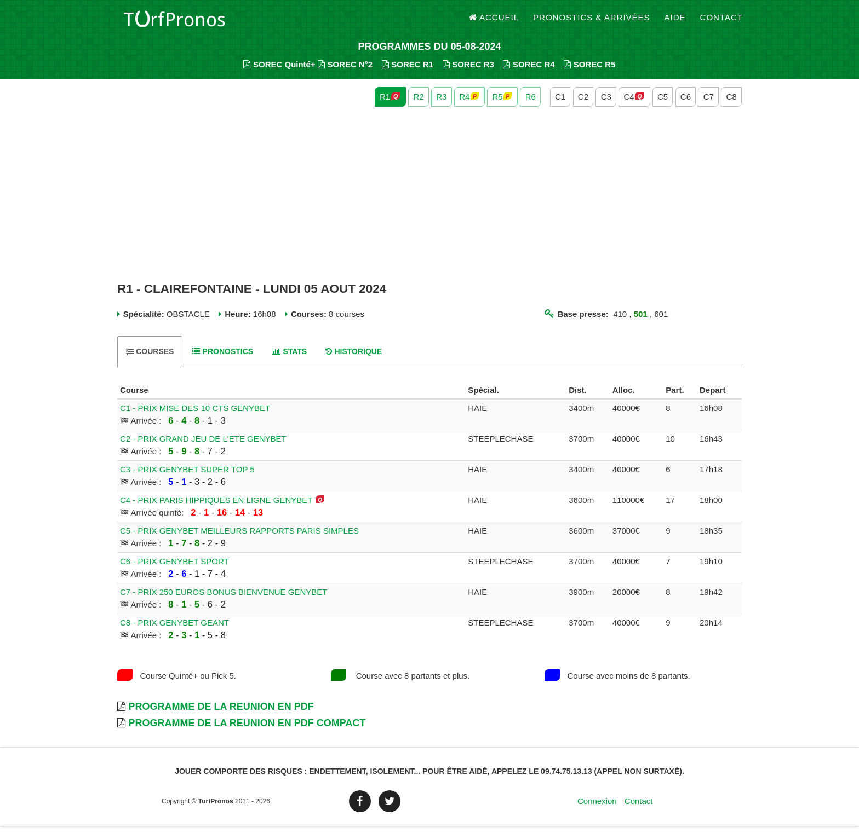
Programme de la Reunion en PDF (220, 713)
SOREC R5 (589, 71)
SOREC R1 (407, 71)
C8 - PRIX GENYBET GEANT (174, 629)
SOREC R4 (528, 71)
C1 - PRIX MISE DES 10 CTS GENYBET (195, 415)
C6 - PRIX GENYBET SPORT (174, 568)
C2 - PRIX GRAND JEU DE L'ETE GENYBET (203, 445)
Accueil (494, 21)
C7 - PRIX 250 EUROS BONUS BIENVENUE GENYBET (223, 599)
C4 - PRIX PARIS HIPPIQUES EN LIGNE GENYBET (216, 507)
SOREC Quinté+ (279, 71)
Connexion (597, 808)
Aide (675, 21)
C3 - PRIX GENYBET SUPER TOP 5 (187, 476)
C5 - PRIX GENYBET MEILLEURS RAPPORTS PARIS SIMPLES (239, 537)
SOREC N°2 (345, 71)
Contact (721, 21)
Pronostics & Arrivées (591, 21)
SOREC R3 (468, 71)
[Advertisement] (429, 201)
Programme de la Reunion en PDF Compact (246, 730)
